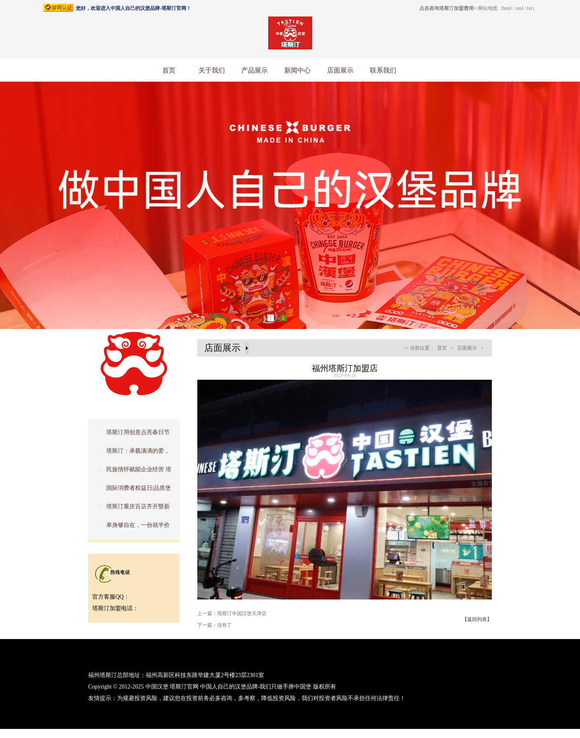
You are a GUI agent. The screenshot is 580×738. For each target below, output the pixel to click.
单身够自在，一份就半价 (138, 525)
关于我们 (212, 70)
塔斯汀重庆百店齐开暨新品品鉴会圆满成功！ (131, 509)
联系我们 (383, 70)
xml (519, 8)
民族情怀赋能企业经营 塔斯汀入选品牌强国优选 (132, 472)
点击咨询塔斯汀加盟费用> (448, 8)
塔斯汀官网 (184, 687)
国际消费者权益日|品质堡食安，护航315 (132, 490)
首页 (168, 70)
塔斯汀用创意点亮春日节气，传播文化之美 (131, 435)
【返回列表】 (477, 619)
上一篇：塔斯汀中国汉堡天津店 (232, 613)
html (507, 8)
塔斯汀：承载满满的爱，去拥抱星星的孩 (131, 453)
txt (529, 8)
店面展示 (340, 70)
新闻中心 (297, 70)
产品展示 (254, 70)
